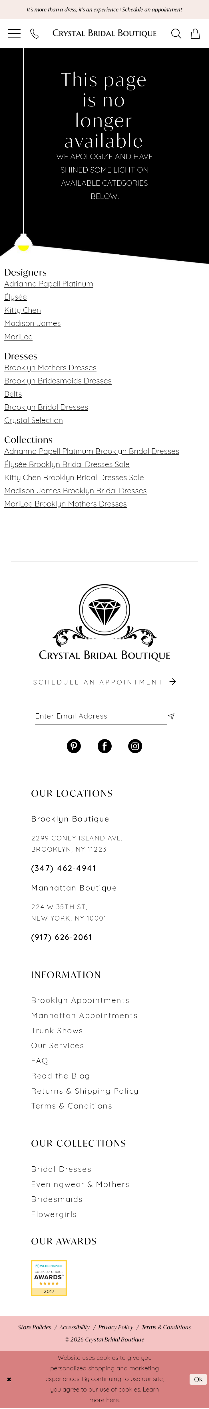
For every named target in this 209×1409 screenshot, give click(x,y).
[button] (14, 33)
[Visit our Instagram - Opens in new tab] (135, 748)
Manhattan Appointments (84, 1017)
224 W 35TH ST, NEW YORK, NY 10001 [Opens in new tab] (68, 914)
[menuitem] (14, 33)
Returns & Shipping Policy (85, 1093)
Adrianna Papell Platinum (48, 285)
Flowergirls (54, 1216)
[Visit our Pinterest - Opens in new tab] (74, 748)
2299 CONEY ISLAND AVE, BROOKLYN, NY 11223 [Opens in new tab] (77, 845)
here (112, 1402)
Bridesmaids (57, 1201)
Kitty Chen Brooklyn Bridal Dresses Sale (74, 478)
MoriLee (18, 338)
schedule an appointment (105, 683)
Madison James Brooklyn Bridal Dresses (75, 492)
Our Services (57, 1047)
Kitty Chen (22, 311)
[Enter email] (104, 717)
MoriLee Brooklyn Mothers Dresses (65, 505)
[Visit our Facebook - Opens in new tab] (105, 748)
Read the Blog (60, 1078)
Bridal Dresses (61, 1171)
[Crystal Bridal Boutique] (104, 33)
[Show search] (176, 34)
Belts (13, 395)
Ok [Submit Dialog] (198, 1380)
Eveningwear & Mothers (80, 1186)
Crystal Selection (33, 421)
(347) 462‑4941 (63, 870)
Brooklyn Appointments (80, 1002)
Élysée (15, 298)
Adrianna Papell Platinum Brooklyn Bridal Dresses (91, 452)
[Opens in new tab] (49, 1279)
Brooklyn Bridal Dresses (46, 408)
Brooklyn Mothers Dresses (50, 369)
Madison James (32, 324)
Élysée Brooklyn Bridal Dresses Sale (67, 465)
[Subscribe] (170, 717)
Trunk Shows (57, 1032)
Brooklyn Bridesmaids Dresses (58, 382)
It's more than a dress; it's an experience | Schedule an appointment (104, 9)
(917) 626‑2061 (61, 939)
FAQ (40, 1062)
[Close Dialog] (9, 1380)
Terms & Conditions (71, 1108)
